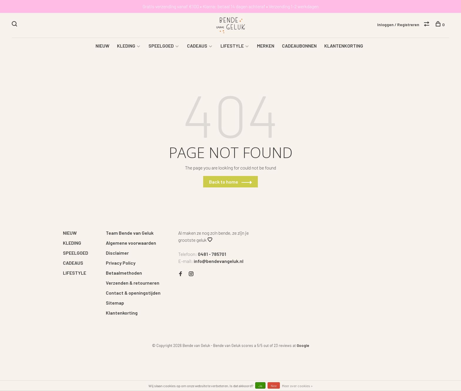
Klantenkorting (122, 313)
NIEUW (102, 45)
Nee (274, 386)
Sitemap (115, 303)
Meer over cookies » (297, 386)
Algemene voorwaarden (131, 243)
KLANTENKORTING (343, 45)
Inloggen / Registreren (398, 24)
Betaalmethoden (124, 273)
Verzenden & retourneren (132, 283)
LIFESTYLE (232, 45)
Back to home (223, 181)
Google (303, 345)
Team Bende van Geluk (129, 233)
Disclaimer (117, 253)
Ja (260, 386)
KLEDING (126, 45)
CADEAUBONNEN (299, 45)
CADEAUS (197, 45)
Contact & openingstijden (133, 293)
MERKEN (265, 45)
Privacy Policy (121, 263)
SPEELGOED (161, 45)
